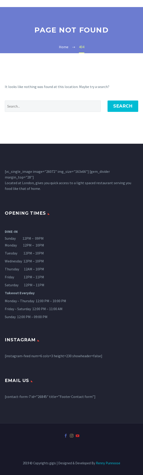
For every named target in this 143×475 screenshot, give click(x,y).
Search (123, 106)
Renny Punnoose (108, 463)
